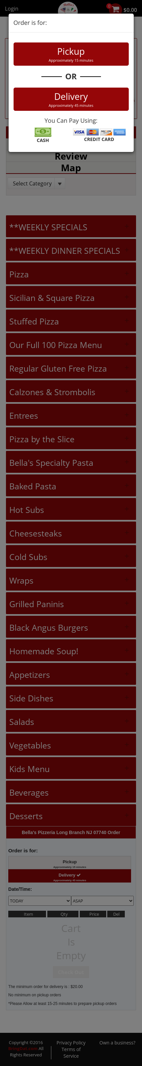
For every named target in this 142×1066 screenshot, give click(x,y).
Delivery (71, 99)
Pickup (71, 54)
